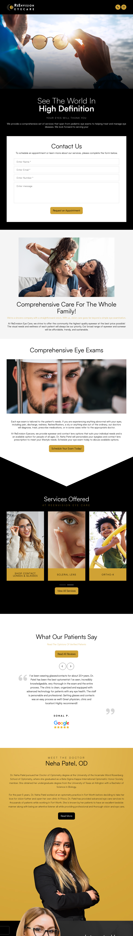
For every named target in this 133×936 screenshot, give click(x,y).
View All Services (66, 590)
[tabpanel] (25, 546)
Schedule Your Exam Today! (67, 448)
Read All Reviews (67, 654)
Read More (66, 815)
